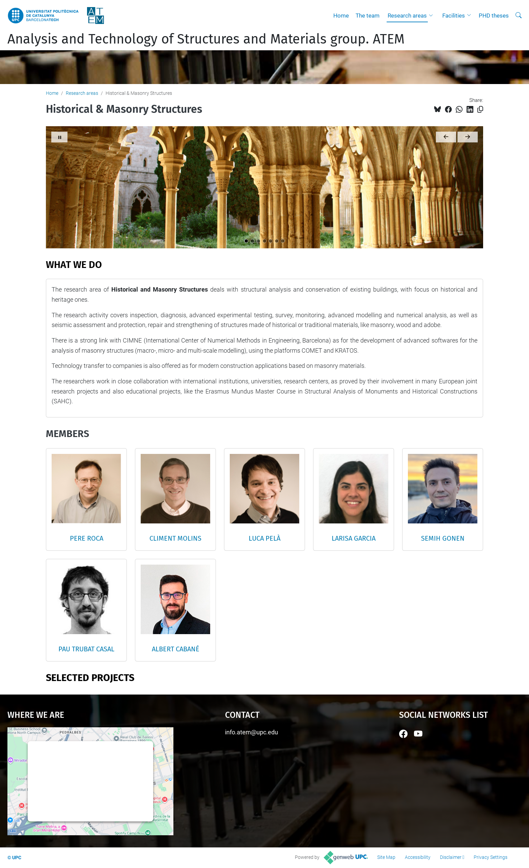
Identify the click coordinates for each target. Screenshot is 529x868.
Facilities (453, 15)
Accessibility (417, 857)
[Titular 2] (252, 241)
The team (368, 15)
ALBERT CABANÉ (175, 649)
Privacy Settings (490, 857)
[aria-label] (519, 15)
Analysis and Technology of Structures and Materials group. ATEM (206, 39)
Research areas (407, 15)
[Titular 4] (264, 241)
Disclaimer (451, 857)
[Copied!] (480, 109)
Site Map (386, 857)
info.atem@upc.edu (251, 732)
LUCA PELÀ (264, 538)
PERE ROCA (86, 538)
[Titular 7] (283, 241)
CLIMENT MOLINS (175, 538)
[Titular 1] (246, 241)
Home (341, 15)
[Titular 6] (277, 241)
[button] (432, 15)
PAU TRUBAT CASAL (86, 649)
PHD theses (494, 15)
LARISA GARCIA (353, 538)
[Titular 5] (271, 241)
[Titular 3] (258, 241)
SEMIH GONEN (443, 538)
